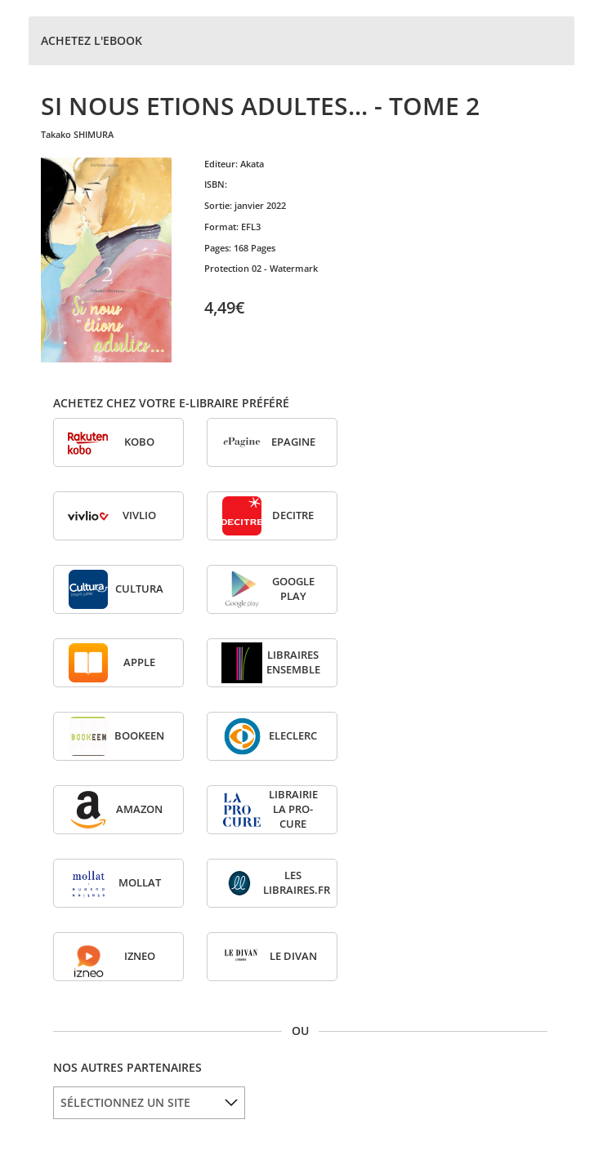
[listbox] (149, 1102)
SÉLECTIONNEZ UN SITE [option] (125, 1102)
